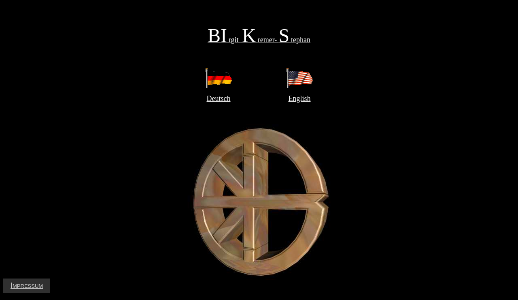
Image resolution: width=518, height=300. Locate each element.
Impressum (27, 285)
